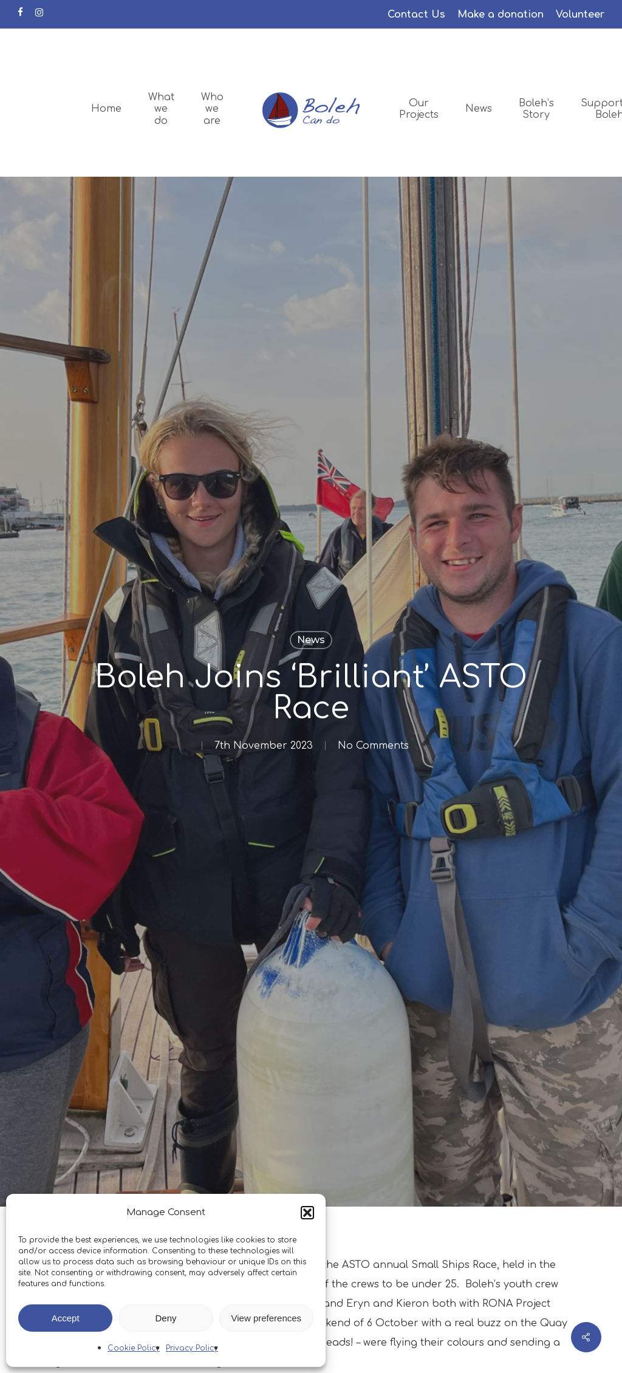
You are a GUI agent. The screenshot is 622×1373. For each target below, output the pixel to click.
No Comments (373, 745)
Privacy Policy (192, 1348)
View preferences (266, 1318)
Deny (165, 1318)
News (311, 640)
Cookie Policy (134, 1348)
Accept (66, 1318)
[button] (307, 1213)
